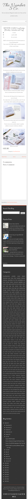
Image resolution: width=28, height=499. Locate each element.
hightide (23, 322)
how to (4, 300)
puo (10, 393)
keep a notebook (16, 371)
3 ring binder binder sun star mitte (12, 337)
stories (20, 302)
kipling (23, 371)
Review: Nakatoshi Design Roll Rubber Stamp (15, 441)
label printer (9, 326)
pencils (9, 331)
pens (9, 278)
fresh (12, 361)
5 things (18, 298)
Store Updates (17, 278)
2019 (4, 304)
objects (23, 276)
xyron (7, 413)
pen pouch (5, 331)
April (7, 454)
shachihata (10, 397)
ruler (13, 395)
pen (24, 280)
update (21, 335)
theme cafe (12, 407)
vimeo (22, 494)
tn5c (21, 407)
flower (23, 359)
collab (6, 351)
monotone (16, 381)
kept (21, 371)
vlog (11, 411)
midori (23, 284)
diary (13, 286)
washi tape (8, 286)
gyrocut (17, 365)
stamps (20, 333)
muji (10, 292)
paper (18, 296)
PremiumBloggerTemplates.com (14, 490)
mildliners (9, 327)
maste (13, 377)
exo (18, 357)
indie (22, 308)
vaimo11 (8, 411)
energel (4, 322)
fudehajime (22, 361)
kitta (10, 373)
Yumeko (14, 32)
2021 (7, 304)
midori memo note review (9, 379)
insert (7, 300)
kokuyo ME (13, 373)
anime (11, 341)
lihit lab (8, 310)
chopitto (11, 349)
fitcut (15, 359)
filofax (8, 359)
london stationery (16, 375)
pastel (13, 292)
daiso (12, 278)
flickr (8, 494)
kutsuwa (4, 310)
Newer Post (4, 156)
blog (19, 343)
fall (24, 357)
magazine (23, 375)
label (24, 373)
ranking (18, 393)
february (8, 322)
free (16, 280)
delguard (9, 355)
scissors (8, 333)
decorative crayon (18, 353)
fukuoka (4, 363)
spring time (8, 399)
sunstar (4, 316)
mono (12, 381)
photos (12, 331)
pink (15, 331)
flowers (4, 308)
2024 (6, 463)
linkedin (12, 494)
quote (15, 393)
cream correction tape (16, 320)
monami (4, 312)
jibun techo (20, 369)
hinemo (11, 367)
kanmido (11, 371)
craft (9, 320)
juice (24, 369)
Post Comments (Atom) (12, 202)
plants (4, 391)
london (23, 326)
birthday (15, 343)
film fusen (12, 322)
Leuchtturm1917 (6, 339)
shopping (17, 314)
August (7, 434)
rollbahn (23, 393)
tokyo (20, 286)
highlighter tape (6, 367)
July (6, 436)
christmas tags (21, 318)
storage (4, 290)
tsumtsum (17, 409)
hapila (14, 308)
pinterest (16, 494)
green (10, 365)
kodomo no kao (21, 323)
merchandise (18, 377)
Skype (24, 494)
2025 (6, 423)
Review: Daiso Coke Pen (14, 224)
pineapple (15, 389)
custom (23, 320)
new (4, 383)
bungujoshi (5, 347)
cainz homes (11, 347)
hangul (20, 365)
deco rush (5, 296)
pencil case (16, 312)
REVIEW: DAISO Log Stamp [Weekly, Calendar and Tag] (14, 29)
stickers (11, 282)
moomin (20, 381)
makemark (5, 377)
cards (4, 349)
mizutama (5, 381)
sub (16, 405)
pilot (4, 286)
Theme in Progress (10, 488)
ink (20, 367)
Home (14, 156)
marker (9, 377)
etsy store (13, 357)
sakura (10, 288)
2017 (12, 316)
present (7, 393)
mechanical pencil (21, 310)
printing (20, 331)
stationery (5, 280)
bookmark (23, 343)
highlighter (20, 282)
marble (4, 327)
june (8, 371)
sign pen (16, 333)
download (16, 282)
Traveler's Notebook (11, 290)
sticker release (8, 335)
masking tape (22, 288)
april (19, 341)
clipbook (18, 349)
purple (23, 331)
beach (9, 343)
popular (15, 391)
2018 (17, 294)
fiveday (23, 306)
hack (11, 308)
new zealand (18, 383)
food (9, 361)
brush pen (16, 284)
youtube (18, 413)
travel (4, 282)
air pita (16, 339)
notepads (12, 385)
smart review (22, 397)
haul (18, 288)
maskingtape (20, 280)
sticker (14, 294)
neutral (23, 381)
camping (23, 347)
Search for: (5, 263)
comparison (5, 320)
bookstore (5, 345)
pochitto (12, 391)
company (10, 351)
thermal (17, 407)
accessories (5, 288)
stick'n (8, 403)
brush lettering (12, 318)
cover (15, 351)
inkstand (23, 367)
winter (4, 413)
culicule (18, 351)
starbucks (18, 401)
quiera (12, 393)
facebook (4, 494)
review (18, 276)
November (8, 427)
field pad (5, 359)
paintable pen (10, 387)
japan (10, 284)
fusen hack (17, 322)
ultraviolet (21, 409)
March (7, 456)
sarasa (11, 314)
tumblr (18, 494)
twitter (6, 494)
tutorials (7, 282)
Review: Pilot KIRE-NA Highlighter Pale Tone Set (15, 443)
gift (20, 322)
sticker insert (13, 403)
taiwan (23, 302)
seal (6, 397)
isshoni (7, 369)
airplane (23, 339)
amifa (4, 318)
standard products (7, 401)
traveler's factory (10, 298)
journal (23, 290)
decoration (17, 306)
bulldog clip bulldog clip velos (18, 345)
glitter (21, 363)
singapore (8, 302)
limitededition (6, 292)
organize (14, 329)
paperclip (21, 300)
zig (10, 316)
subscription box (11, 280)
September (8, 432)
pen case (23, 329)
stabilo (12, 399)
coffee (8, 306)
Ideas (24, 337)
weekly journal (20, 411)
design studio (16, 355)
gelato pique (13, 363)
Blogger (23, 487)
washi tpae (14, 411)
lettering (11, 296)
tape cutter (14, 335)
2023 (24, 335)
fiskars (11, 359)
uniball (18, 335)
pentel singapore (21, 387)
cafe (17, 318)
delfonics (5, 355)
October (7, 429)
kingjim (10, 300)
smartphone (22, 314)
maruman (17, 300)
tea (7, 316)
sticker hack (22, 296)
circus (14, 349)
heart (24, 365)
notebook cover (6, 385)
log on (9, 375)
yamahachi (14, 413)
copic (13, 351)
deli (12, 355)
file (24, 298)
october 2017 (22, 385)
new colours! (7, 383)
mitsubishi (23, 379)
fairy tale (21, 357)
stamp (10, 294)
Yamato (12, 339)
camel (19, 347)
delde (24, 353)
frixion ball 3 (17, 361)
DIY (19, 294)
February (7, 458)
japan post (15, 369)
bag (6, 343)
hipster (15, 367)
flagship (17, 359)
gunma (13, 365)
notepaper (17, 385)
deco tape (12, 306)
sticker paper (19, 403)
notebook (23, 278)
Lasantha (22, 488)
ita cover (11, 369)
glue (8, 296)
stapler (13, 401)
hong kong (5, 323)
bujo (16, 304)
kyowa (21, 373)
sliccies (17, 397)
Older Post (24, 156)
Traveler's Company (21, 316)
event (16, 357)
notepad (4, 329)
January (7, 461)
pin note (11, 389)
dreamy (8, 357)
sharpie (14, 397)
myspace (14, 494)
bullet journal (19, 290)
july (24, 308)
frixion (8, 308)
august (7, 318)
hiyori (18, 367)
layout (13, 300)
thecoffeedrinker (16, 151)
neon (8, 312)
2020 (15, 298)
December (8, 425)
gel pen (8, 363)
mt (15, 327)
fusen (7, 284)
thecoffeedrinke (6, 407)
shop (4, 302)
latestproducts (19, 326)
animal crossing (6, 341)
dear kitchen (10, 353)
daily (6, 353)
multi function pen (21, 327)
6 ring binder (11, 304)
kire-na (4, 373)
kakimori (14, 323)
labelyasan (5, 375)
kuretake (5, 326)
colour (22, 298)
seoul (11, 333)
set (13, 333)
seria (14, 314)
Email (13, 497)
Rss (15, 497)
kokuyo (20, 284)
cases (7, 349)
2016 (6, 481)
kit (16, 323)
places (23, 389)
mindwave (18, 379)
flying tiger (5, 361)
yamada (10, 413)
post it (20, 312)
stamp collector (22, 399)
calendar (16, 347)
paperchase (18, 329)
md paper (15, 310)
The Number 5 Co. (14, 7)
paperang (16, 387)
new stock (13, 383)
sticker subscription (14, 302)
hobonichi (18, 308)
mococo (9, 381)
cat (9, 349)
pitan (18, 389)
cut (3, 353)
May (6, 452)
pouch (23, 312)
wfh (24, 411)
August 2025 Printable (10, 438)
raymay (4, 333)
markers (15, 296)
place (21, 389)
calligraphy (19, 304)
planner (16, 286)
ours (6, 387)
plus (24, 300)
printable (13, 276)
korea (21, 292)
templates (23, 405)
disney (20, 355)
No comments (14, 37)
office (4, 387)
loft (11, 310)
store (13, 288)
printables (17, 292)
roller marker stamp (7, 395)
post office (20, 391)
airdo (20, 339)
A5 (14, 316)
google (10, 494)
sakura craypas (18, 395)
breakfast (10, 345)
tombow (4, 298)
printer (17, 331)
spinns (4, 399)
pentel (12, 284)
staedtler (16, 399)
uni (8, 316)
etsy (21, 306)
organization (9, 329)
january (9, 323)
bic (12, 343)
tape (15, 288)
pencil (8, 294)
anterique (16, 341)
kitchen (7, 373)
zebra (24, 286)
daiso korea (22, 294)
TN (15, 316)
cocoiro (21, 349)
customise (23, 351)
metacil (23, 377)
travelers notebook (10, 409)
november (11, 312)
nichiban (23, 383)
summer (18, 405)
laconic (13, 326)
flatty (21, 359)
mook (12, 327)
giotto (18, 363)
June (7, 449)
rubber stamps (6, 314)
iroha (4, 369)
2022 (6, 467)
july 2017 (5, 371)
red (20, 393)
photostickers (6, 389)
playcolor (8, 391)
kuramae (18, 373)
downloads (5, 278)
